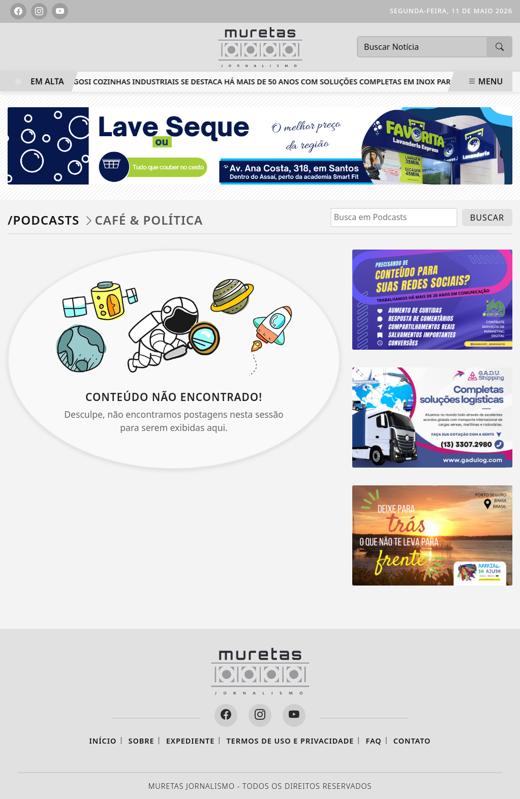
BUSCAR (487, 217)
